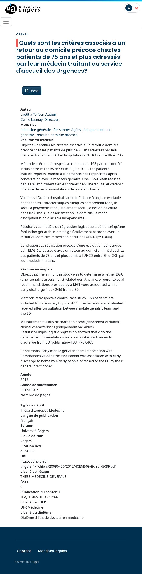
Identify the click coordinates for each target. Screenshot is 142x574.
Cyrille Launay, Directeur (39, 119)
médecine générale (35, 129)
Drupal (34, 562)
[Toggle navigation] (6, 21)
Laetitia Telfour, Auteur (38, 114)
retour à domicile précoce (57, 134)
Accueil (22, 33)
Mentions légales (52, 550)
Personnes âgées (67, 129)
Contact (24, 550)
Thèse (34, 90)
